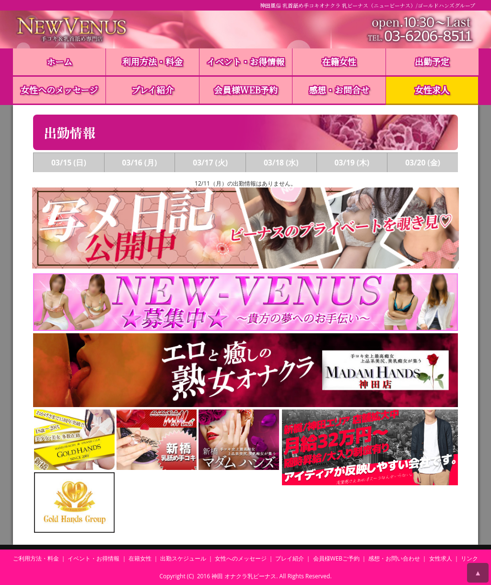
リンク (469, 558)
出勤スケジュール (183, 558)
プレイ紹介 (152, 89)
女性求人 (432, 89)
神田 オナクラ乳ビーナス (243, 576)
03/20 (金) (422, 162)
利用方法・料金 (152, 61)
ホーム (59, 61)
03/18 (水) (281, 162)
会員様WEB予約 (246, 89)
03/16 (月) (139, 162)
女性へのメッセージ (59, 89)
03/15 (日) (68, 162)
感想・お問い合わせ (394, 558)
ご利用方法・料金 (36, 558)
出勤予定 (432, 61)
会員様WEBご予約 (336, 558)
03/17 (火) (210, 162)
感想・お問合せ (339, 89)
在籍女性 (339, 61)
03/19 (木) (352, 162)
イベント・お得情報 (245, 61)
